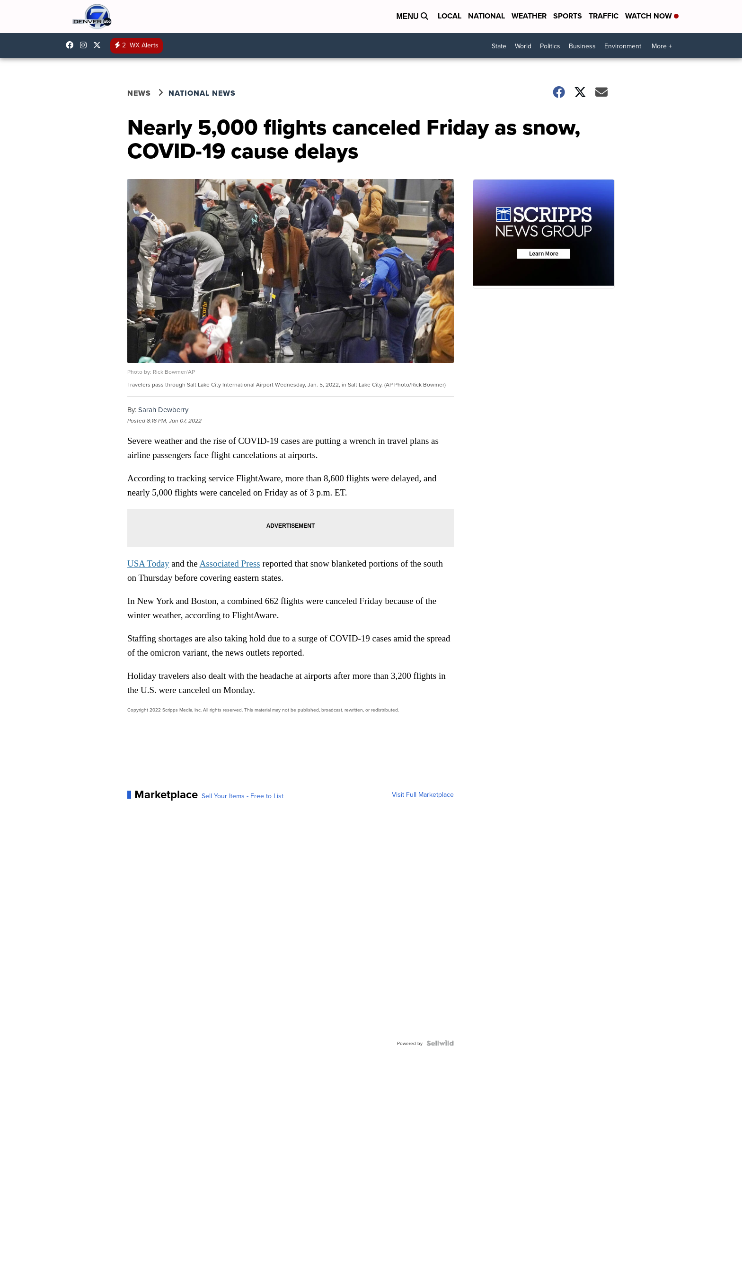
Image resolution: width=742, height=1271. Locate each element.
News (139, 93)
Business (582, 46)
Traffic (603, 15)
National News (202, 93)
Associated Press (229, 563)
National (486, 15)
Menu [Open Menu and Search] (412, 16)
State (499, 46)
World (523, 46)
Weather (529, 15)
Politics (550, 46)
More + (662, 46)
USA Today (148, 563)
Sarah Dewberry (163, 410)
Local (449, 15)
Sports (567, 15)
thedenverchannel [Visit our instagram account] (85, 45)
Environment (622, 46)
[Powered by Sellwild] (440, 1043)
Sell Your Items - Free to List (242, 796)
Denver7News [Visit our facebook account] (72, 45)
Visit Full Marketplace (423, 794)
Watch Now (652, 15)
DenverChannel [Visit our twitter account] (99, 45)
